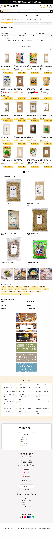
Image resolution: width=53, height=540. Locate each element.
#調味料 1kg (26, 286)
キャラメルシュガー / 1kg (45, 160)
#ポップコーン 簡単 (5, 294)
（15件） (8, 69)
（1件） (34, 164)
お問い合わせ (23, 445)
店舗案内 (44, 528)
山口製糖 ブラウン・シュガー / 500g (20, 67)
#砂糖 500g (42, 286)
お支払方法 (23, 437)
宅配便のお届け (23, 439)
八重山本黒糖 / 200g (18, 115)
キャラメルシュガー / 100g (33, 115)
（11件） (8, 140)
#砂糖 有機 (4, 289)
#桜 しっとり (4, 291)
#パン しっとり (26, 294)
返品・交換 (23, 441)
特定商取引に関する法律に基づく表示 (33, 528)
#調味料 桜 (17, 289)
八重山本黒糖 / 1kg (18, 89)
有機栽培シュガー (4, 308)
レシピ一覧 (12, 528)
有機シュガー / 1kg (18, 160)
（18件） (8, 96)
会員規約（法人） (25, 504)
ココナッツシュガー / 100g (20, 137)
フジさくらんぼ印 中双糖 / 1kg (46, 138)
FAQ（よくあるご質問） (26, 500)
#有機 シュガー (12, 291)
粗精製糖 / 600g (4, 115)
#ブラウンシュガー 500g (22, 291)
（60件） (35, 69)
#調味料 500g (10, 286)
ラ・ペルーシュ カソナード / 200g (46, 116)
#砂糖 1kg (3, 286)
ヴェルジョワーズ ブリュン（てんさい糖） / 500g (33, 161)
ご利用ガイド (24, 498)
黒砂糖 (2, 301)
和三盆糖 (29, 305)
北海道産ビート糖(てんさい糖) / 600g (7, 90)
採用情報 (49, 528)
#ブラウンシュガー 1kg (16, 294)
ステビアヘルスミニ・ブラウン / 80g (7, 161)
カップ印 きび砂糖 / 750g (33, 66)
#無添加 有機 (24, 289)
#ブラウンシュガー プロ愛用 (35, 289)
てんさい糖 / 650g (31, 89)
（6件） (21, 92)
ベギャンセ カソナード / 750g (46, 90)
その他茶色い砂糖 (31, 308)
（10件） (48, 70)
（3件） (8, 118)
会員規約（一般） (25, 502)
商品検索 (7, 528)
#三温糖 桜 (32, 291)
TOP (3, 528)
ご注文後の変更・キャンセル (26, 443)
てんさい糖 (3, 305)
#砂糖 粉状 (39, 291)
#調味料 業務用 (34, 286)
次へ (29, 171)
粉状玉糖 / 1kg (30, 137)
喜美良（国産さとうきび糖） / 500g (46, 67)
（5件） (47, 163)
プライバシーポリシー (26, 506)
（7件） (21, 70)
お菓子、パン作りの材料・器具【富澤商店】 (9, 19)
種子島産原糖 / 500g (5, 66)
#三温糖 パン (45, 289)
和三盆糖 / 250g (4, 137)
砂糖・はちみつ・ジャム (24, 19)
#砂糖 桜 (10, 289)
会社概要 (26, 489)
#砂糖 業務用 (18, 286)
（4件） (21, 140)
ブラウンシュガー (31, 301)
